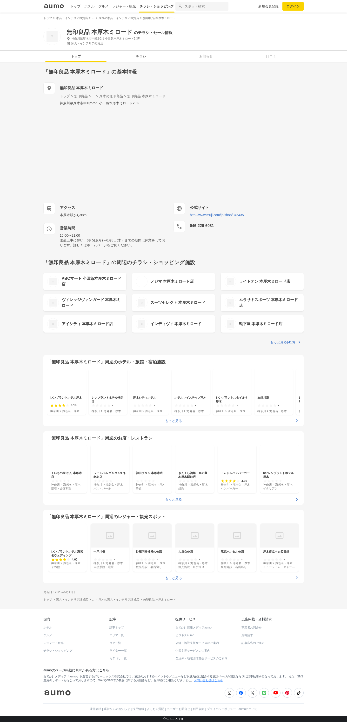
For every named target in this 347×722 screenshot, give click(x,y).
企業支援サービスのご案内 (192, 650)
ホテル (89, 6)
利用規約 (198, 709)
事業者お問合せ (251, 627)
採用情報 (138, 709)
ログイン (293, 6)
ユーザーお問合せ (178, 709)
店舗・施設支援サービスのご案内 (197, 643)
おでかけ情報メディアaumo (193, 627)
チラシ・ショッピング (157, 6)
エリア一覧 (116, 635)
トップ (75, 6)
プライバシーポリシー (221, 709)
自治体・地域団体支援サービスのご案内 (201, 658)
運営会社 (95, 709)
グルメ (103, 6)
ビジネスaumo (184, 635)
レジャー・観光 (124, 6)
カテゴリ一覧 (118, 658)
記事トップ (116, 627)
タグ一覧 (115, 643)
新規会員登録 (268, 6)
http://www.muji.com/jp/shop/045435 (217, 215)
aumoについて (248, 709)
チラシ (141, 56)
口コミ (271, 56)
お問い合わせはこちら (208, 680)
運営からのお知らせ (117, 709)
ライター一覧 (118, 650)
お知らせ (206, 56)
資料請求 (247, 635)
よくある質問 (155, 709)
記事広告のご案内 (253, 643)
